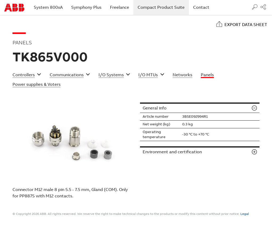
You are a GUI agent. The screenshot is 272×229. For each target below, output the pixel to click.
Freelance (119, 7)
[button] (26, 75)
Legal (244, 214)
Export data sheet (245, 24)
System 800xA (48, 7)
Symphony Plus (86, 7)
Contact (201, 7)
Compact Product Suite (163, 7)
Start (14, 7)
